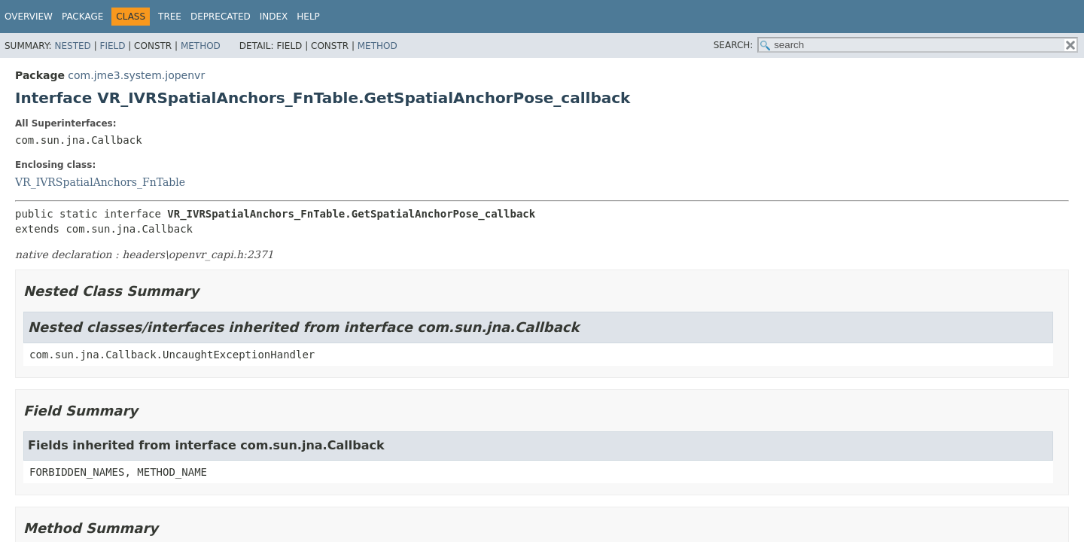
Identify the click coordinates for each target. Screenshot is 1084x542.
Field (112, 46)
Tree (169, 16)
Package (82, 16)
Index (274, 16)
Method (201, 46)
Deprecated (220, 16)
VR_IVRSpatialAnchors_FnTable (100, 182)
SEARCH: (734, 45)
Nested (72, 46)
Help (308, 16)
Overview (29, 16)
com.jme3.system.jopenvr (136, 75)
